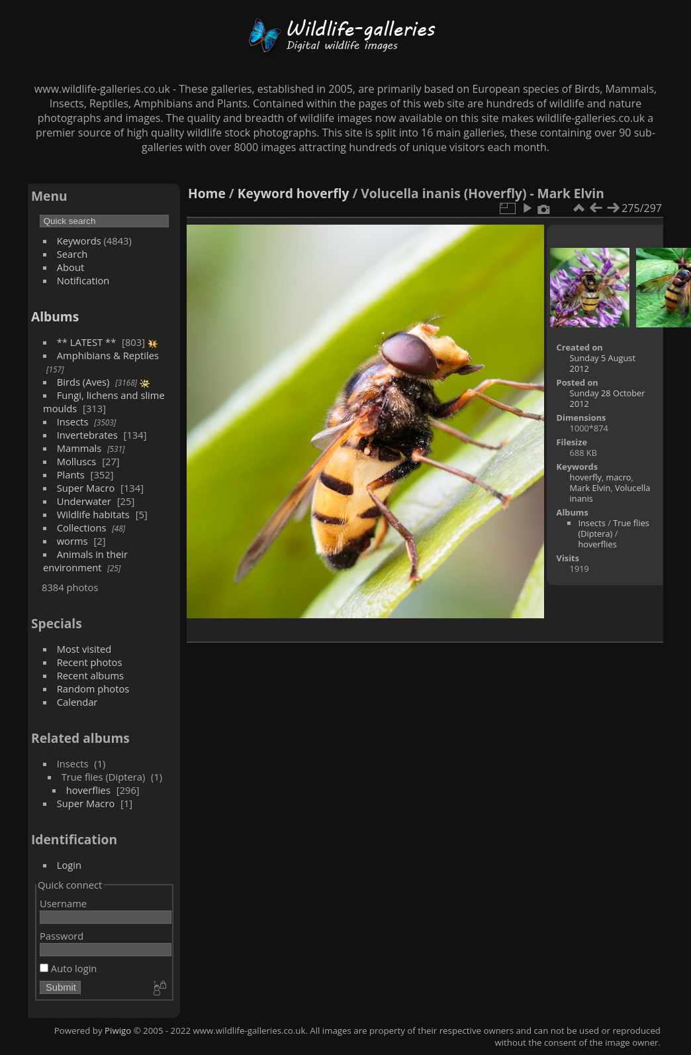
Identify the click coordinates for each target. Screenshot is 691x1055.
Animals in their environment (85, 560)
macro (618, 477)
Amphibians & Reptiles (108, 355)
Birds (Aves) (83, 381)
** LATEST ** (86, 342)
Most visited (84, 648)
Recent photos (89, 662)
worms (72, 540)
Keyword (265, 193)
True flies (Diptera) (613, 528)
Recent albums (90, 675)
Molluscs (77, 461)
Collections (82, 527)
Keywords (79, 240)
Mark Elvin (590, 488)
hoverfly (323, 193)
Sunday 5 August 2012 (602, 363)
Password (61, 935)
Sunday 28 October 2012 (607, 398)
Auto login (68, 968)
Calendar (77, 701)
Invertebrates (87, 434)
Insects (73, 421)
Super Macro (86, 487)
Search (72, 253)
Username (63, 903)
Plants (71, 474)
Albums (55, 316)
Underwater (84, 501)
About (70, 267)
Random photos (93, 688)
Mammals (79, 448)
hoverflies (88, 790)
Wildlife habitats (93, 514)
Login (69, 864)
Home (207, 193)
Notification (83, 280)
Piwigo (118, 1030)
